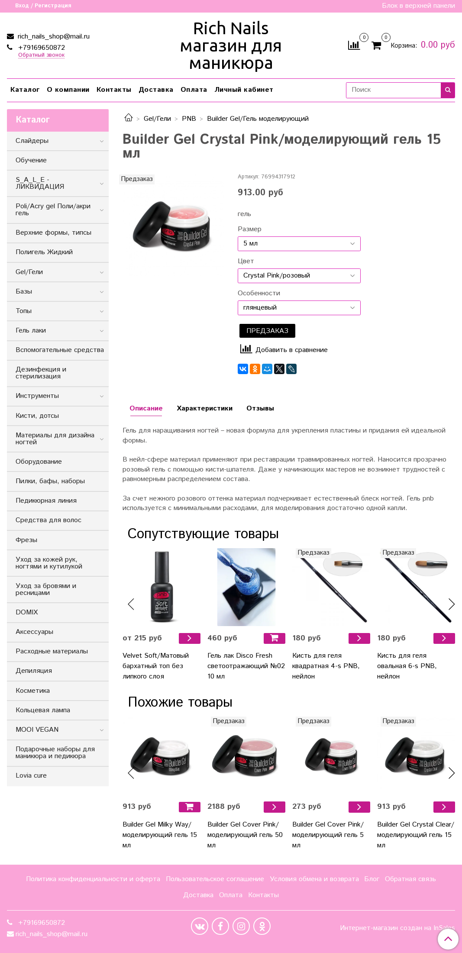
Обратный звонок (41, 55)
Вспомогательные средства (60, 350)
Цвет (246, 261)
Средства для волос (48, 520)
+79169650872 (40, 48)
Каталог (25, 90)
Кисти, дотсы (37, 416)
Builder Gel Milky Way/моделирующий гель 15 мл (160, 835)
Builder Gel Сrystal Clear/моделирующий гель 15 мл (415, 835)
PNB (189, 119)
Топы (24, 311)
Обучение (31, 160)
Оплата (194, 90)
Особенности (259, 293)
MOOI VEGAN (37, 730)
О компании (68, 90)
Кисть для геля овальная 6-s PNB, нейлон (407, 666)
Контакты (114, 90)
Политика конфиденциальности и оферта (93, 879)
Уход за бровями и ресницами (46, 589)
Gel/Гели (157, 119)
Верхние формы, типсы (53, 233)
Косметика (33, 691)
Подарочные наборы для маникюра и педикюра (55, 752)
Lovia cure (31, 776)
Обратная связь (410, 879)
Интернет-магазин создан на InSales (397, 928)
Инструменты (37, 396)
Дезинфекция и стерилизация (41, 373)
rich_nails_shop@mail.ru (53, 37)
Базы (24, 292)
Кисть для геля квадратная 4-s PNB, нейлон (326, 666)
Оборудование (39, 462)
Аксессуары (34, 632)
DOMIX (27, 612)
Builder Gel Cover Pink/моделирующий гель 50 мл (245, 835)
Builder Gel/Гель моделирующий (258, 119)
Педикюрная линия (46, 501)
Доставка (156, 90)
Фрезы (26, 540)
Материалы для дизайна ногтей (55, 438)
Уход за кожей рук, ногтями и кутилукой (49, 563)
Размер (250, 229)
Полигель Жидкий (44, 252)
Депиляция (34, 671)
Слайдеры (32, 141)
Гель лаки (31, 331)
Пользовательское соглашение (215, 879)
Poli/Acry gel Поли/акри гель (53, 209)
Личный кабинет (244, 90)
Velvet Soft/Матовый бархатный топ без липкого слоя (156, 666)
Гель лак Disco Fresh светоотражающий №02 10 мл (246, 666)
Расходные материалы (52, 651)
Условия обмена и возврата (314, 879)
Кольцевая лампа (43, 710)
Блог (371, 879)
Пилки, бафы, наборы (50, 481)
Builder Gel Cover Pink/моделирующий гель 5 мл (328, 835)
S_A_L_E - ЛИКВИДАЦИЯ (40, 183)
